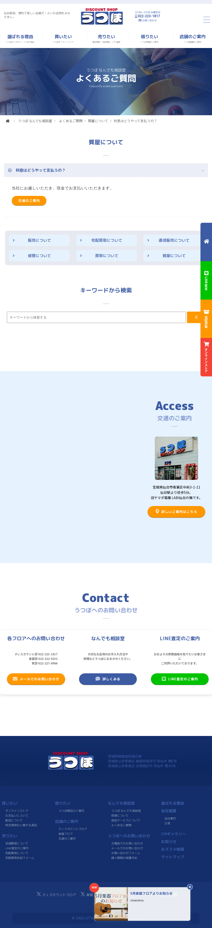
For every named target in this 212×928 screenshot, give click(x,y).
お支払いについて (16, 816)
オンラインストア (16, 811)
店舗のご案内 (66, 821)
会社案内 (170, 818)
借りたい (62, 803)
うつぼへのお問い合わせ (129, 835)
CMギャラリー (173, 834)
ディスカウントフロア (72, 829)
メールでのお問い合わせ (36, 678)
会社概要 (168, 811)
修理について (39, 255)
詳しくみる (107, 678)
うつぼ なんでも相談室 (35, 120)
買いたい (9, 803)
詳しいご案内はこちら (176, 511)
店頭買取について (16, 843)
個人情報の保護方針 (124, 858)
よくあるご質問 (70, 120)
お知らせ (168, 841)
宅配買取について (106, 240)
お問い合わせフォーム (125, 853)
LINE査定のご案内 (180, 678)
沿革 (167, 823)
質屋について (98, 120)
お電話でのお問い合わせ (127, 843)
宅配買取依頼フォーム (19, 858)
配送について (14, 820)
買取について (106, 255)
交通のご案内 (29, 200)
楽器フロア (65, 834)
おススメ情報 (172, 849)
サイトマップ (172, 857)
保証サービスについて (125, 820)
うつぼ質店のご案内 (71, 811)
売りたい (9, 835)
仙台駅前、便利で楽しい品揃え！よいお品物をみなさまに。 (37, 15)
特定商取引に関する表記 (21, 825)
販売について (39, 240)
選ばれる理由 (172, 803)
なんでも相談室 (121, 803)
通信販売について (174, 240)
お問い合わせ (149, 20)
